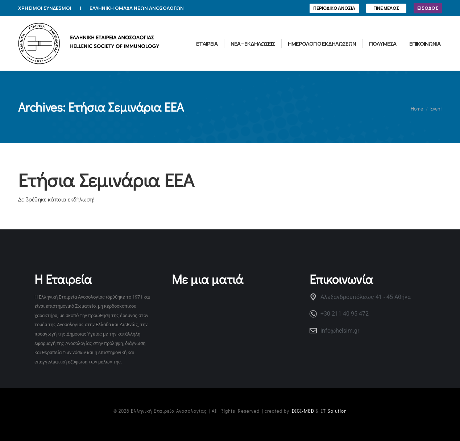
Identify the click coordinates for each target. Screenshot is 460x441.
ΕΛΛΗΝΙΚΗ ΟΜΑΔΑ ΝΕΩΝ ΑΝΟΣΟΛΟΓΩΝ (137, 8)
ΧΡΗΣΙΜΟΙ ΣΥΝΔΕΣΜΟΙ (44, 8)
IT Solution (334, 411)
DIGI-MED (303, 411)
